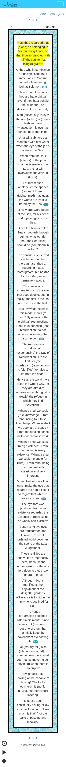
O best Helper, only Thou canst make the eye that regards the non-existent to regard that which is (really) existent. (33, 490)
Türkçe (52, 14)
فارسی (60, 14)
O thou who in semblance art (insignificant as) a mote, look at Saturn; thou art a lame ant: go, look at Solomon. (33, 78)
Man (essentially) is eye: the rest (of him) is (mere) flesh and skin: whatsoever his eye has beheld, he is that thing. (33, 123)
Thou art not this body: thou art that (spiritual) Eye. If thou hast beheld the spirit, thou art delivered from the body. (33, 101)
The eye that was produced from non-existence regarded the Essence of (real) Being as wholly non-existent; (33, 512)
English (43, 14)
